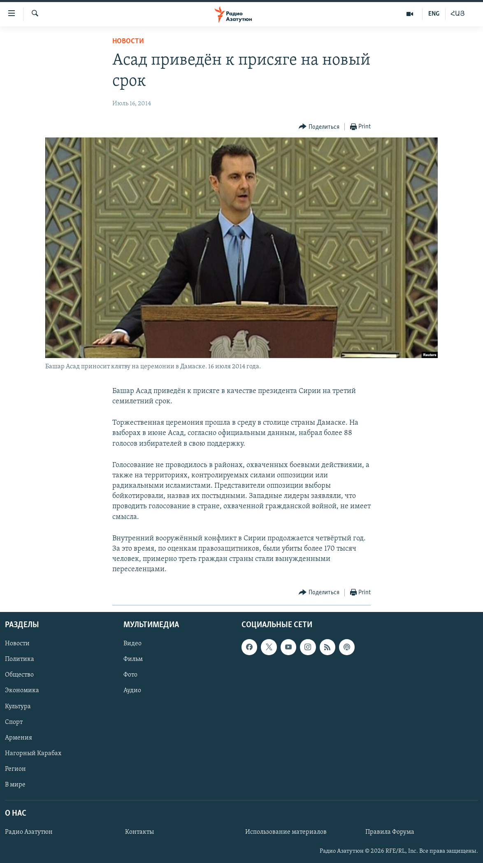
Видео (132, 643)
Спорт (14, 722)
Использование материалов (286, 832)
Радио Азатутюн (29, 832)
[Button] (319, 127)
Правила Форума (389, 832)
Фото (130, 675)
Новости (128, 41)
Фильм (133, 659)
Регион (15, 768)
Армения (18, 737)
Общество (19, 675)
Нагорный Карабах (33, 753)
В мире (15, 784)
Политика (19, 659)
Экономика (22, 690)
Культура (18, 706)
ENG (433, 14)
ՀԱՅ (457, 14)
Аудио (132, 690)
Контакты (139, 832)
